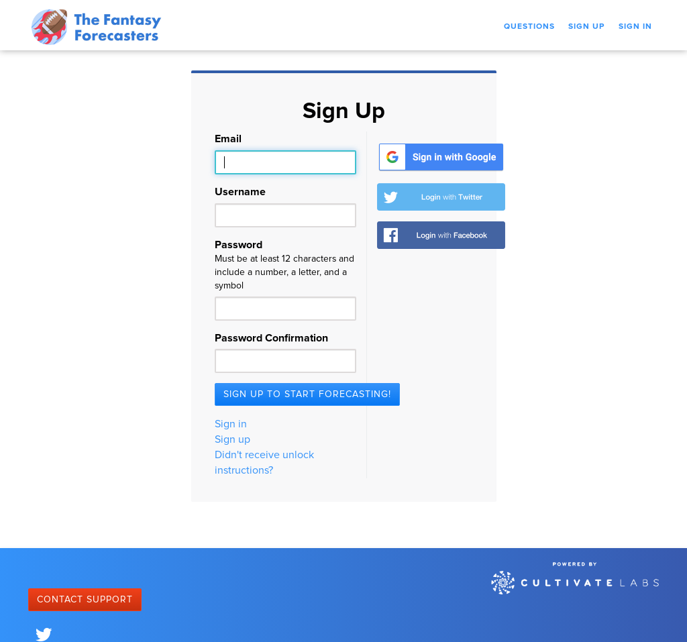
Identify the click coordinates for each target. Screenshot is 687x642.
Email (228, 138)
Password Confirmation (271, 338)
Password (285, 265)
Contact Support (85, 599)
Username (240, 191)
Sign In (635, 27)
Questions (529, 27)
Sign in (231, 424)
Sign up (232, 439)
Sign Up (586, 27)
